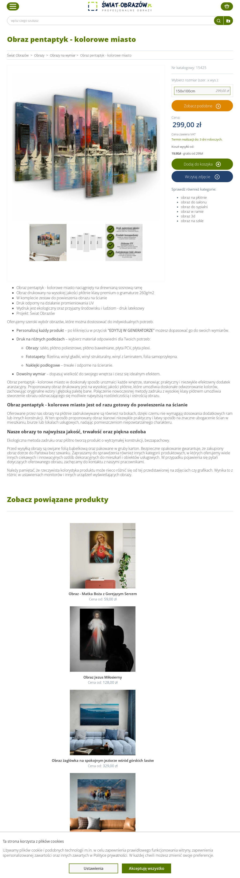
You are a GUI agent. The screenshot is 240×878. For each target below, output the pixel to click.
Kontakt (62, 782)
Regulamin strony (115, 760)
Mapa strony (164, 777)
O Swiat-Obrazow (69, 766)
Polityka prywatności (117, 766)
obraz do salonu (194, 202)
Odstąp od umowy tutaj (119, 777)
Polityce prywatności (110, 855)
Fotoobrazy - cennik (169, 766)
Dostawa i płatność (70, 771)
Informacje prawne (117, 751)
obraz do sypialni (194, 206)
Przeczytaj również (169, 751)
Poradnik (161, 760)
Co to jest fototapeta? (171, 771)
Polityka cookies (114, 771)
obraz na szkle (192, 220)
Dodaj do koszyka (202, 164)
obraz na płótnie (194, 197)
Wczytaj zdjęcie (198, 176)
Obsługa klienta (68, 751)
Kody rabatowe (67, 777)
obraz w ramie (192, 211)
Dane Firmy (64, 760)
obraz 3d (188, 216)
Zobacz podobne (198, 105)
